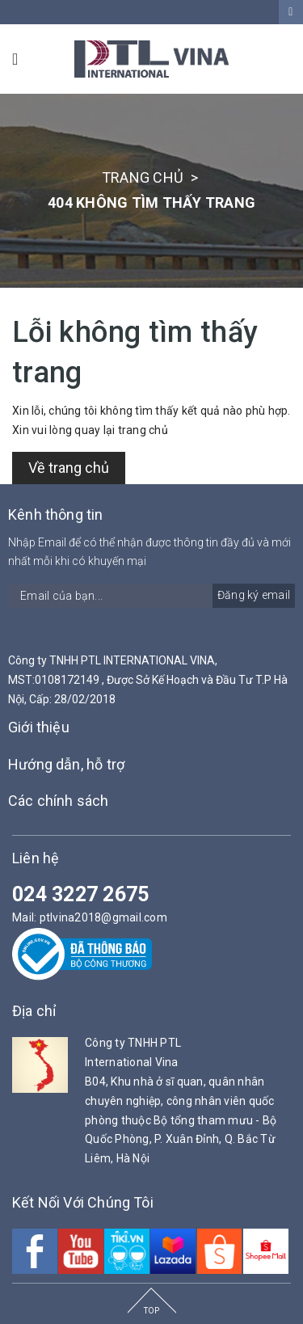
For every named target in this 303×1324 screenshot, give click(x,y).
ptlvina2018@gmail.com (103, 917)
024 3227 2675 (80, 894)
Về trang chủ (68, 467)
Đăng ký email (253, 594)
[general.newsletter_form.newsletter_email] (151, 596)
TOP (152, 1310)
